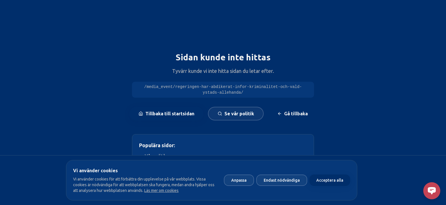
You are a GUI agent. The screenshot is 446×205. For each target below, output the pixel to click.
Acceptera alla (329, 180)
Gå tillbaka (292, 113)
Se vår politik (236, 113)
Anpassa (239, 180)
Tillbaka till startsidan (166, 113)
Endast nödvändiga (282, 180)
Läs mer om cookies (161, 190)
